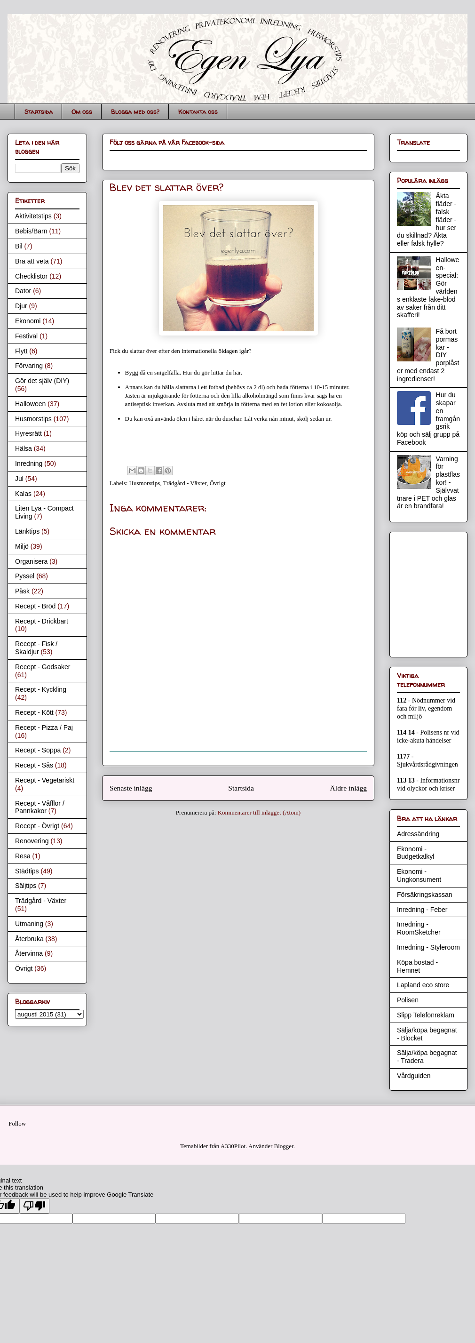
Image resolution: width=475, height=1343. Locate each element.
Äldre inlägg (348, 788)
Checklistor (31, 276)
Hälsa (23, 448)
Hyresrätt (28, 433)
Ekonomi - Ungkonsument (419, 875)
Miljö (22, 546)
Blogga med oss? (135, 111)
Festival (26, 336)
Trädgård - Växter (185, 483)
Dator (23, 291)
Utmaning (29, 923)
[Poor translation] (34, 1206)
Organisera (31, 561)
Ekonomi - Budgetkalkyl (415, 853)
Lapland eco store (423, 985)
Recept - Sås (34, 765)
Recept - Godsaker (43, 667)
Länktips (27, 531)
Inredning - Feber (422, 909)
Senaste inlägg (131, 788)
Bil (19, 246)
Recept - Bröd (35, 606)
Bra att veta (32, 261)
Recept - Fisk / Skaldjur (36, 648)
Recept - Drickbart (41, 621)
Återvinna (29, 953)
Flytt (21, 351)
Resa (23, 856)
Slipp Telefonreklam (425, 1015)
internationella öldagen (210, 350)
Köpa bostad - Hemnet (417, 966)
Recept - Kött (34, 712)
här (237, 372)
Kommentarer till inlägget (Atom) (259, 812)
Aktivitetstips (33, 216)
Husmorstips (144, 483)
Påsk (22, 591)
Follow (17, 1123)
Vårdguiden (414, 1075)
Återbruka (29, 939)
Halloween (30, 404)
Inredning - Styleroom (428, 947)
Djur (21, 306)
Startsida (38, 111)
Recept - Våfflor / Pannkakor (39, 807)
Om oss (81, 111)
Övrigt (218, 483)
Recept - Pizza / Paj (44, 727)
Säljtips (25, 885)
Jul (19, 478)
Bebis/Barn (31, 231)
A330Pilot (233, 1146)
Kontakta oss (198, 111)
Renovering (32, 841)
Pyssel (24, 576)
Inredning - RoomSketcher (419, 928)
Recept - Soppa (38, 750)
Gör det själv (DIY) (42, 380)
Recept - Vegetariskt (44, 780)
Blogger (283, 1146)
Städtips (27, 871)
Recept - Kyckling (40, 689)
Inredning (28, 463)
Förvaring (29, 365)
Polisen (408, 1000)
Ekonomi (27, 321)
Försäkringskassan (424, 894)
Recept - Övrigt (37, 826)
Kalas (23, 493)
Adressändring (418, 834)
